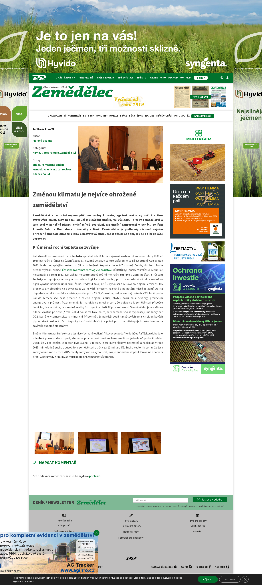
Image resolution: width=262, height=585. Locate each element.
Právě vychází (164, 115)
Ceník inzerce (197, 525)
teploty (66, 169)
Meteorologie (50, 152)
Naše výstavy (126, 77)
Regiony (149, 115)
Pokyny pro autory (131, 525)
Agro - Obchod (169, 77)
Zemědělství (68, 152)
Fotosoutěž (182, 115)
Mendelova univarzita (46, 169)
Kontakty (185, 77)
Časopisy (70, 77)
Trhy (91, 115)
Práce (123, 115)
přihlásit (94, 476)
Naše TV (142, 77)
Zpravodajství (57, 115)
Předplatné (87, 77)
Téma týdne (136, 115)
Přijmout (207, 579)
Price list (198, 531)
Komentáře (74, 115)
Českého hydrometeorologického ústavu (87, 270)
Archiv (154, 77)
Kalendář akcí (202, 115)
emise (36, 164)
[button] (209, 499)
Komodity (102, 115)
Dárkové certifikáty (64, 531)
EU (84, 115)
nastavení (29, 581)
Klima (36, 152)
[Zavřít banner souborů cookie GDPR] (245, 579)
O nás (58, 77)
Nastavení (229, 579)
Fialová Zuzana (42, 140)
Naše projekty (106, 77)
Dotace (113, 115)
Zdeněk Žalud (41, 174)
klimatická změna (53, 164)
